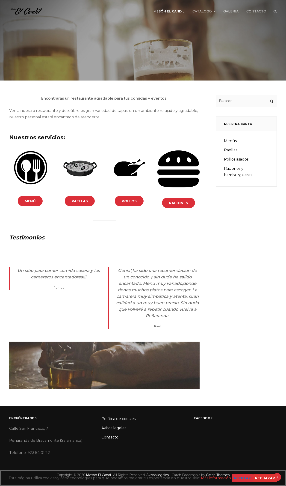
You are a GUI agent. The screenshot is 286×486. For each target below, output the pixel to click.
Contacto (256, 11)
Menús (230, 141)
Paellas (230, 150)
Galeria (231, 11)
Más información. (216, 478)
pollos (129, 201)
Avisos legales (113, 428)
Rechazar (265, 478)
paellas (80, 201)
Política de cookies (118, 419)
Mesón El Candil (169, 11)
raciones (178, 203)
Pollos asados (236, 159)
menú (30, 201)
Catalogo (202, 11)
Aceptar (242, 478)
